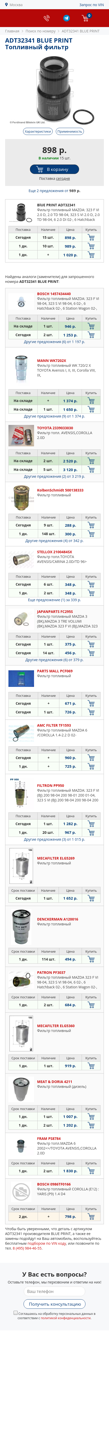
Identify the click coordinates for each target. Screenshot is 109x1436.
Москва (16, 4)
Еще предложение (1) (54, 599)
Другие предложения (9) (54, 416)
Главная (12, 31)
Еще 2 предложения (54, 190)
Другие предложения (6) (54, 341)
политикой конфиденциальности (66, 1318)
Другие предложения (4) (55, 540)
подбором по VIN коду (46, 1243)
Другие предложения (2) (54, 476)
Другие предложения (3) (54, 839)
